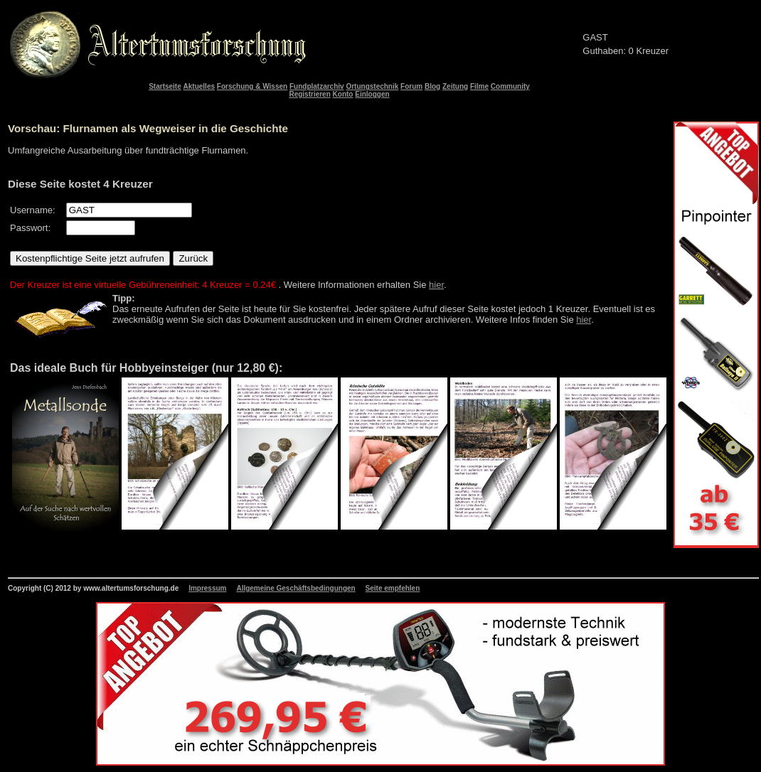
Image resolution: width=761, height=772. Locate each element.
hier (436, 284)
